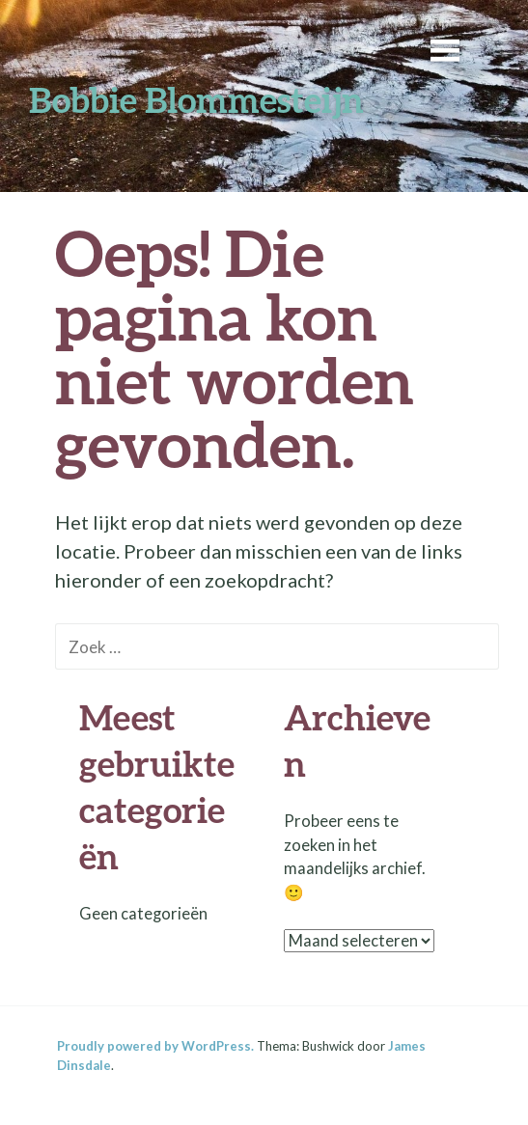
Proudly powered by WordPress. (155, 1046)
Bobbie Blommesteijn (196, 99)
